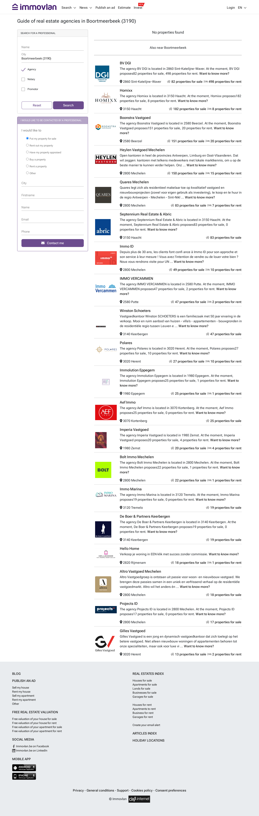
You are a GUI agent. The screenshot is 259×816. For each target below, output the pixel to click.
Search (68, 105)
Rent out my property (41, 145)
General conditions (101, 790)
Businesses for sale (144, 692)
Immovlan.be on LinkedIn (29, 750)
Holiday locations (149, 740)
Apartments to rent (144, 708)
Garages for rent (143, 717)
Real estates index (148, 674)
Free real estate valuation (35, 712)
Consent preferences (170, 790)
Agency (32, 69)
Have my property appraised (45, 152)
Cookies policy (142, 790)
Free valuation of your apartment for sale (37, 727)
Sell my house (20, 687)
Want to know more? (214, 73)
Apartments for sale (145, 684)
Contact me (52, 243)
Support (123, 790)
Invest (138, 7)
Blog (16, 674)
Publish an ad (105, 7)
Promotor (33, 89)
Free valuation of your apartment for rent (37, 731)
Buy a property (38, 159)
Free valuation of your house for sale (34, 719)
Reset (37, 105)
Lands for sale (141, 688)
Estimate (124, 7)
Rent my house (21, 691)
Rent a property (38, 166)
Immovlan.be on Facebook (30, 746)
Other (33, 173)
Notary (31, 79)
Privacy (79, 790)
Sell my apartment (23, 695)
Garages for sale (143, 696)
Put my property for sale (43, 138)
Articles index (145, 733)
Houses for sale (142, 680)
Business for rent (143, 712)
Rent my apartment (24, 699)
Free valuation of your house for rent (34, 723)
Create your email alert (146, 725)
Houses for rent (142, 704)
